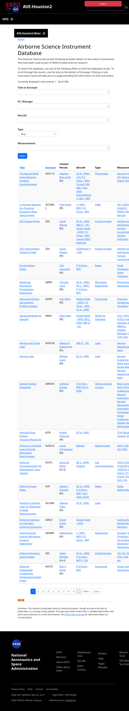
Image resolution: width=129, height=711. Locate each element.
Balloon (80, 445)
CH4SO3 (121, 208)
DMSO (120, 211)
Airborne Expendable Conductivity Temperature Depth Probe (30, 573)
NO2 (119, 387)
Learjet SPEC (83, 239)
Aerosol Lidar (27, 356)
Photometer (101, 173)
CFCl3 (120, 462)
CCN (119, 432)
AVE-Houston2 (37, 6)
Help (101, 658)
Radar (98, 265)
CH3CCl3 (122, 469)
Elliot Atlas (65, 315)
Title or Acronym (27, 87)
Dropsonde (101, 299)
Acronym (50, 167)
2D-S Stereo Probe (30, 221)
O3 (118, 177)
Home (21, 39)
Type (20, 129)
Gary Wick (65, 299)
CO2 (119, 557)
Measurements (27, 143)
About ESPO (63, 662)
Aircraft (22, 115)
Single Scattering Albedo (122, 419)
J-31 (78, 177)
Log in (103, 3)
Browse (102, 653)
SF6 (125, 480)
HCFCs (120, 319)
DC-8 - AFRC (82, 173)
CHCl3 (120, 476)
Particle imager (103, 221)
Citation (80, 466)
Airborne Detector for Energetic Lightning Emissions (31, 523)
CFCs (119, 315)
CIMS (98, 204)
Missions (61, 657)
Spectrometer (102, 445)
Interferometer (103, 553)
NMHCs (121, 326)
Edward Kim (66, 533)
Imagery (121, 533)
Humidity (122, 306)
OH (119, 204)
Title (22, 167)
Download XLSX (21, 600)
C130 (85, 560)
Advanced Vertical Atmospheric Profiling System (29, 302)
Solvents (121, 323)
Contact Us (70, 700)
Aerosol (121, 173)
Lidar (98, 343)
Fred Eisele (65, 204)
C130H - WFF (83, 198)
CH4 (119, 337)
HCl (119, 449)
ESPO (59, 652)
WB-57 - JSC (82, 225)
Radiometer (101, 533)
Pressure (122, 299)
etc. (119, 560)
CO (123, 553)
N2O (125, 337)
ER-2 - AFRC (82, 285)
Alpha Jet (81, 242)
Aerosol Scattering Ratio (122, 360)
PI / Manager (25, 101)
